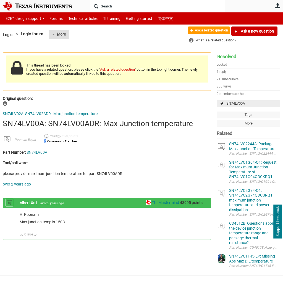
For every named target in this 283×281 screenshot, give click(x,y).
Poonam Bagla (25, 140)
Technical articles (77, 18)
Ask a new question (257, 31)
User (277, 6)
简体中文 (153, 18)
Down (35, 235)
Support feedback (277, 221)
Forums (52, 18)
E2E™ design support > (23, 18)
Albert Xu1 (29, 203)
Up (22, 235)
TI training (104, 18)
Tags (248, 115)
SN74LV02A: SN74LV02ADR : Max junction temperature (50, 114)
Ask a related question (207, 31)
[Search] (157, 6)
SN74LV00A (235, 103)
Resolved (226, 56)
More (62, 34)
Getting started (129, 18)
